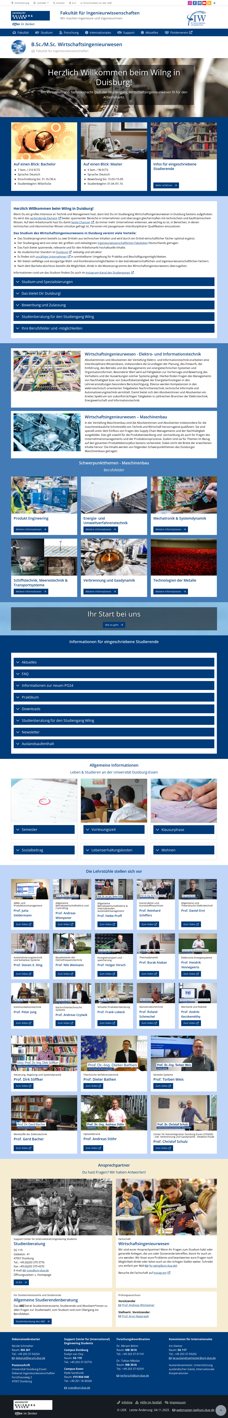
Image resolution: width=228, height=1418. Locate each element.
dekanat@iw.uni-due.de (30, 1358)
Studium (44, 32)
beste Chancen (80, 222)
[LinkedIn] (200, 3)
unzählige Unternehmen (51, 256)
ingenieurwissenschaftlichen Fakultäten (123, 243)
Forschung (69, 32)
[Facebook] (195, 3)
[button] (41, 3)
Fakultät (20, 32)
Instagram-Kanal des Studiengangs (108, 272)
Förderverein (176, 32)
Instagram (160, 1273)
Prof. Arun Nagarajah (135, 1316)
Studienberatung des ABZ (30, 1321)
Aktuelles (149, 32)
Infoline (124, 1402)
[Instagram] (190, 3)
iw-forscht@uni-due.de (134, 1375)
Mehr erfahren (164, 185)
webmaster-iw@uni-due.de (195, 1410)
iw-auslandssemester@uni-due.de (194, 1358)
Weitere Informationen (29, 529)
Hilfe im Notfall (148, 1402)
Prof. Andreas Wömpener (138, 1305)
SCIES (19, 1282)
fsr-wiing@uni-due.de (162, 1266)
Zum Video (22, 924)
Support (126, 32)
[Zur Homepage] (30, 18)
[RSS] (209, 3)
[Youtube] (204, 3)
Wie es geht (111, 624)
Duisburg (62, 252)
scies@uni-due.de (38, 1270)
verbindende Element (43, 218)
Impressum (175, 1402)
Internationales (98, 32)
